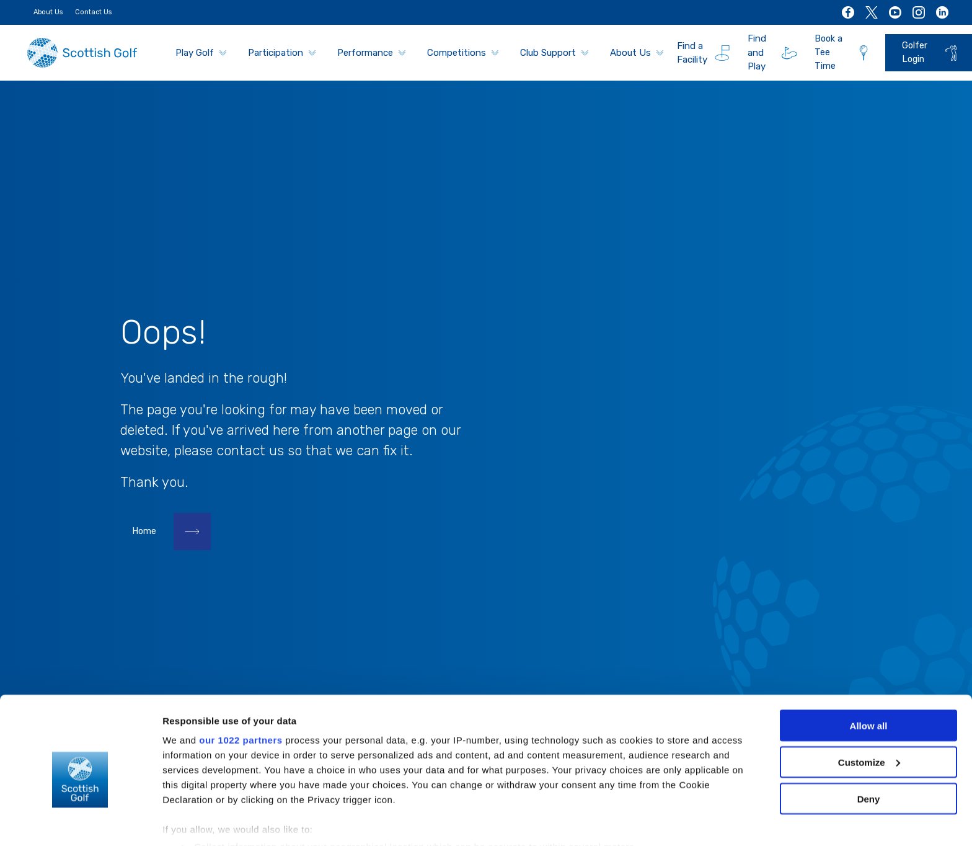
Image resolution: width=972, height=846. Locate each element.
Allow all (869, 670)
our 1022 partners (240, 684)
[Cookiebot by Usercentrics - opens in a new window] (80, 822)
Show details (191, 821)
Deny (868, 743)
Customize (869, 706)
